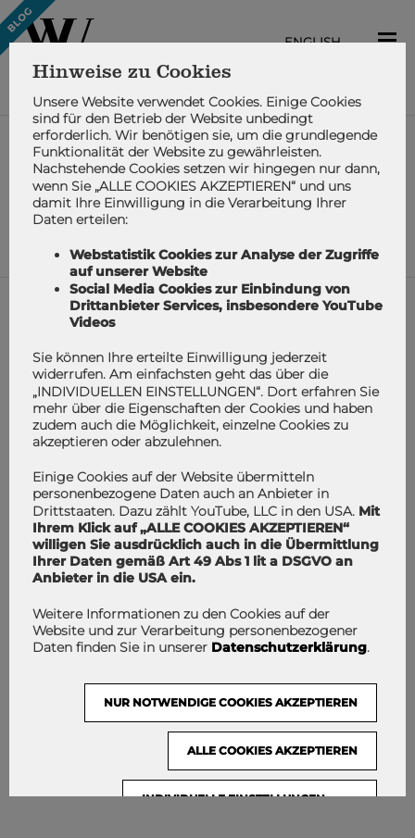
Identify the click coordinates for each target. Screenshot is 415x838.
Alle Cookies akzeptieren (272, 750)
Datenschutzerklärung (289, 647)
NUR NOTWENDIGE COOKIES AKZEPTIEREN (231, 702)
